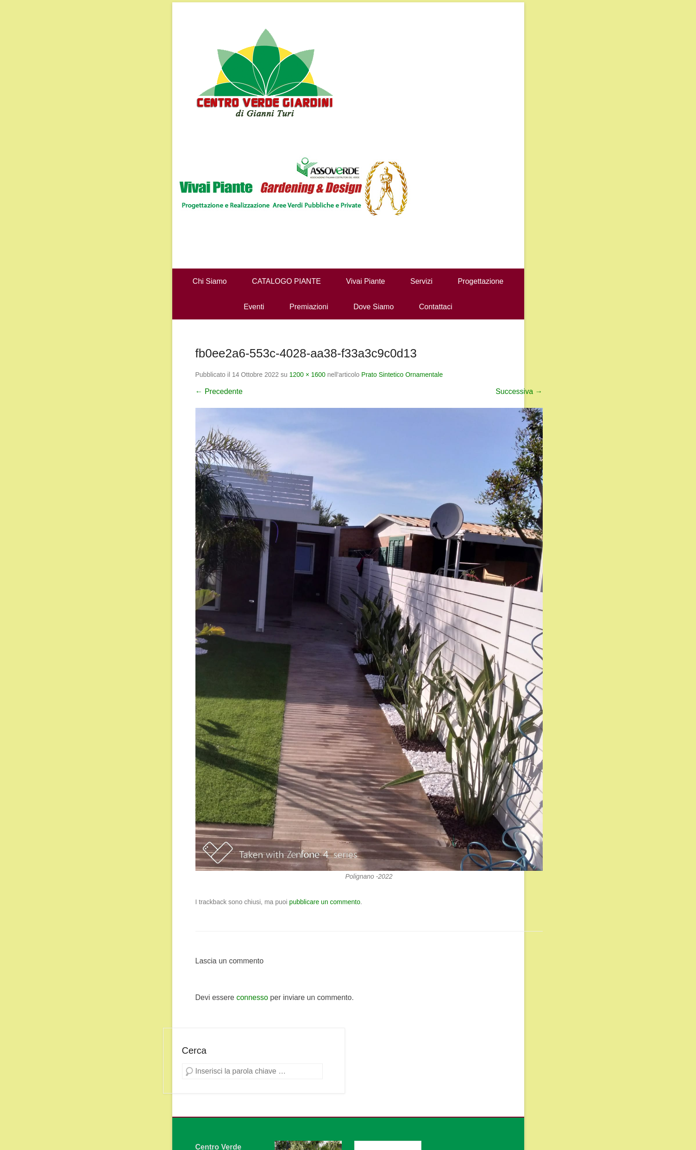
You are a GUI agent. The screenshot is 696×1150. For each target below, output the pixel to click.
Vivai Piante (365, 281)
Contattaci (435, 307)
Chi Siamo (210, 281)
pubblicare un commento (324, 902)
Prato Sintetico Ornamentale (402, 374)
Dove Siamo (373, 307)
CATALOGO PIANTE (286, 281)
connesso (252, 997)
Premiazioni (308, 307)
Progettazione (480, 281)
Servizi (421, 281)
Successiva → (518, 391)
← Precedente (219, 391)
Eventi (254, 307)
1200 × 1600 (307, 374)
